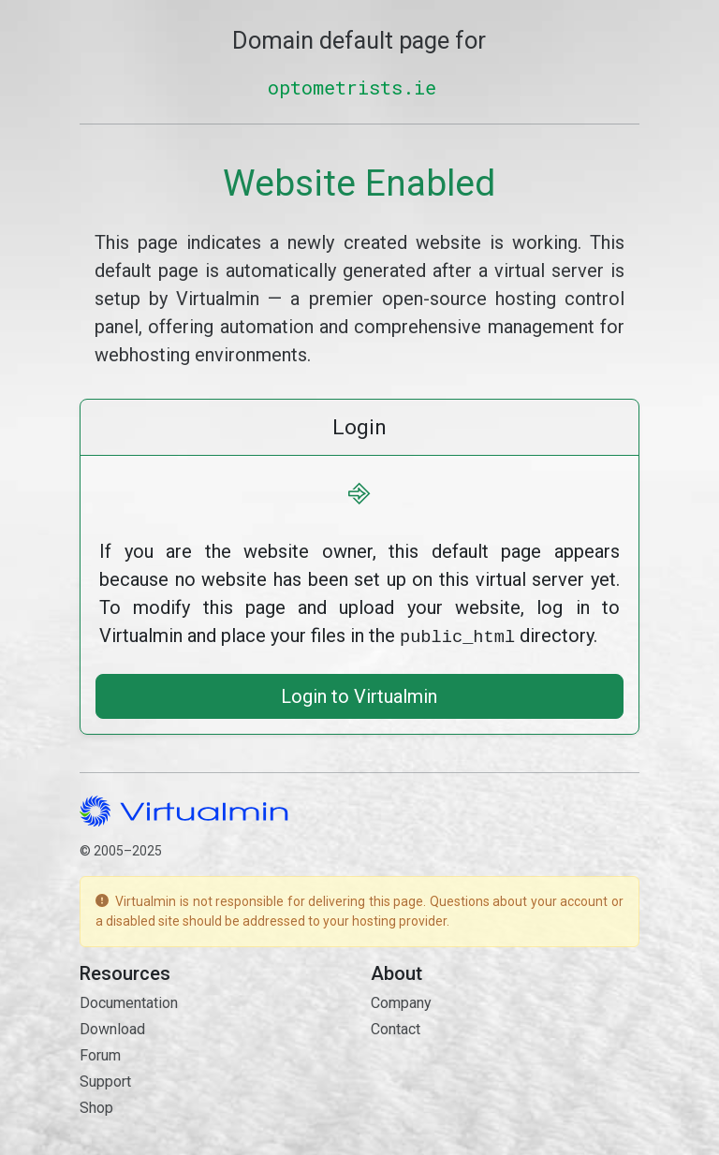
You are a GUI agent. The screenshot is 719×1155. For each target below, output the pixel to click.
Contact (395, 1027)
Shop (96, 1106)
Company (401, 1001)
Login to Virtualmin (359, 694)
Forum (100, 1053)
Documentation (129, 1001)
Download (112, 1027)
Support (105, 1080)
